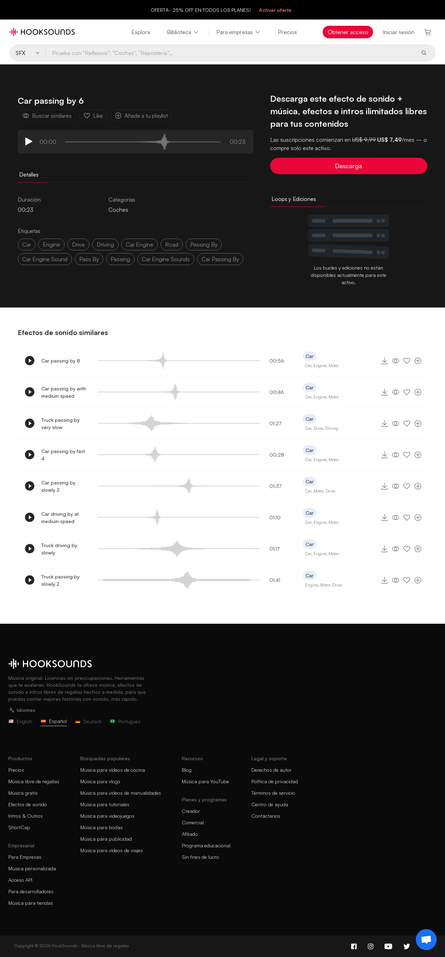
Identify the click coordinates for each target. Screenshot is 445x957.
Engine (51, 244)
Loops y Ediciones (294, 198)
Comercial (193, 822)
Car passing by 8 (60, 361)
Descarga (348, 166)
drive (78, 244)
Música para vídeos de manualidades (120, 793)
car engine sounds (166, 259)
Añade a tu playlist (141, 115)
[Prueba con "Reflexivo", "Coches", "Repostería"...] (230, 53)
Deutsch (88, 721)
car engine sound (44, 259)
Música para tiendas (30, 903)
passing (120, 259)
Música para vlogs (100, 781)
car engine (139, 244)
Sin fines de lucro (200, 857)
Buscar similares (47, 115)
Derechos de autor (271, 770)
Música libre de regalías (33, 781)
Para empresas (238, 32)
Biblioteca (183, 32)
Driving (331, 428)
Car (310, 356)
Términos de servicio (273, 793)
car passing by (220, 259)
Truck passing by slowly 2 (60, 580)
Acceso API (20, 880)
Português (125, 721)
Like (93, 115)
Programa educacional (206, 845)
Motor (334, 365)
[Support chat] (426, 939)
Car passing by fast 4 (63, 454)
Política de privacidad (274, 781)
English (20, 721)
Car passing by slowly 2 (58, 486)
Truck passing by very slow (60, 423)
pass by (89, 259)
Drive (318, 428)
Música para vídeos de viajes (111, 850)
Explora (140, 32)
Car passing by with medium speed (63, 392)
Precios (287, 32)
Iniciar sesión (398, 32)
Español (54, 721)
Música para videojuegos (107, 816)
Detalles (29, 174)
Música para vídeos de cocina (112, 770)
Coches (118, 209)
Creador (191, 811)
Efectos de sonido (27, 804)
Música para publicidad (106, 839)
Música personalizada (32, 868)
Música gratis (23, 793)
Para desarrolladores (31, 891)
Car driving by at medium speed (60, 517)
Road (171, 244)
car (26, 244)
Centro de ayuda (269, 804)
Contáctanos (265, 816)
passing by (203, 244)
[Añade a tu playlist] (418, 361)
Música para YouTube (205, 781)
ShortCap (19, 827)
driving (105, 244)
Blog (187, 770)
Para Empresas (24, 857)
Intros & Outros (25, 816)
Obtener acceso (348, 32)
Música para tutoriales (104, 804)
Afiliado (190, 834)
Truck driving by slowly (59, 548)
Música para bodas (101, 827)
